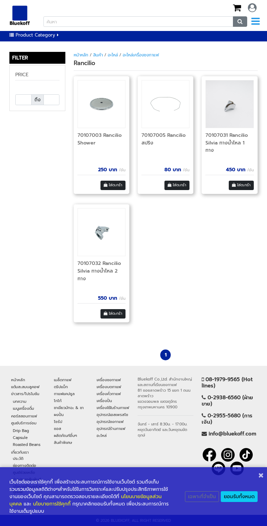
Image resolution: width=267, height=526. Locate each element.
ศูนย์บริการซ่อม (24, 423)
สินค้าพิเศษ (63, 442)
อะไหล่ (113, 55)
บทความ (19, 401)
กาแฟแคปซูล (64, 394)
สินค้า (98, 55)
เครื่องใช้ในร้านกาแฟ (113, 407)
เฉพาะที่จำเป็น (202, 496)
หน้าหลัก (81, 55)
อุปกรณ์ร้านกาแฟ (111, 428)
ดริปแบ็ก (61, 387)
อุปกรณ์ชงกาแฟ (110, 421)
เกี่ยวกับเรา (20, 452)
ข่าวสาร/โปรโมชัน (25, 394)
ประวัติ (18, 458)
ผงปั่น (59, 414)
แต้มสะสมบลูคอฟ (25, 387)
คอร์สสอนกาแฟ (24, 416)
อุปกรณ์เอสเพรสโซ (112, 414)
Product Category (34, 35)
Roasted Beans (26, 444)
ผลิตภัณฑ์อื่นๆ (65, 435)
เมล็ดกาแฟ (62, 380)
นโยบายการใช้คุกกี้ (52, 504)
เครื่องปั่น (104, 400)
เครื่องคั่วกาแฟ (109, 394)
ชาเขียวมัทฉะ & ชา (69, 407)
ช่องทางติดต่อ (24, 465)
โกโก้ (58, 400)
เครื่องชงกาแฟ (109, 380)
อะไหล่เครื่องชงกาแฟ (141, 55)
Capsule (20, 437)
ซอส (57, 428)
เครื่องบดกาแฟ (109, 387)
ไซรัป (58, 421)
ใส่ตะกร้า (113, 185)
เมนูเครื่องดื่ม (23, 408)
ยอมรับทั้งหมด (239, 496)
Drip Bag (21, 430)
